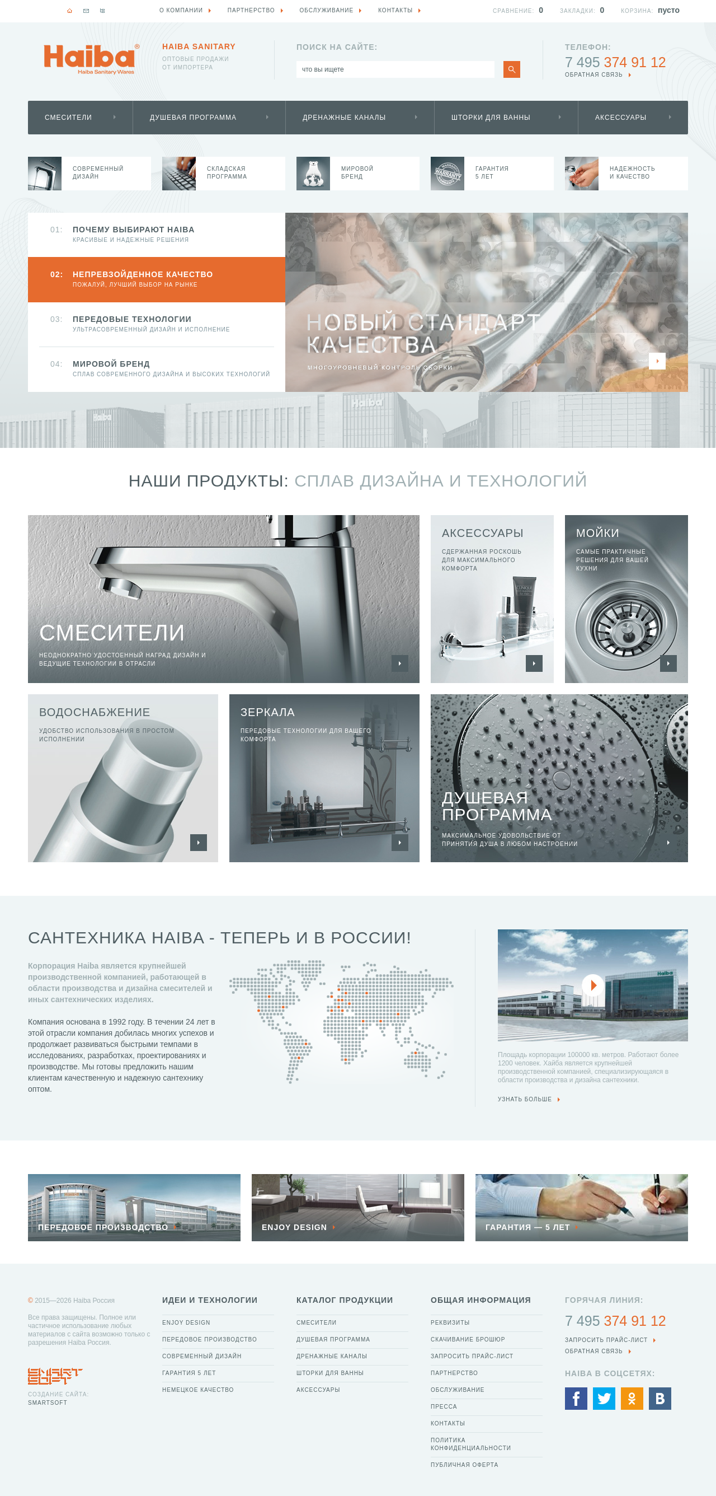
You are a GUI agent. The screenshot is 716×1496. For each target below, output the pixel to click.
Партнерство (454, 1373)
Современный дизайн (202, 1356)
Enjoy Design (186, 1323)
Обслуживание (458, 1390)
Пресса (444, 1407)
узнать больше (525, 1099)
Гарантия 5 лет (189, 1373)
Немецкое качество (198, 1390)
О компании (181, 10)
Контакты (448, 1423)
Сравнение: (513, 11)
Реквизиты (450, 1323)
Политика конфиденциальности (471, 1444)
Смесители (68, 117)
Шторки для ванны (491, 117)
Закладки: (578, 11)
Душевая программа (193, 117)
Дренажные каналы (344, 117)
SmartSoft (47, 1403)
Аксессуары (621, 117)
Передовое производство (209, 1339)
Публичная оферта (464, 1465)
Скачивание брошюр (468, 1339)
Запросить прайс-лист (472, 1356)
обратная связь (594, 75)
